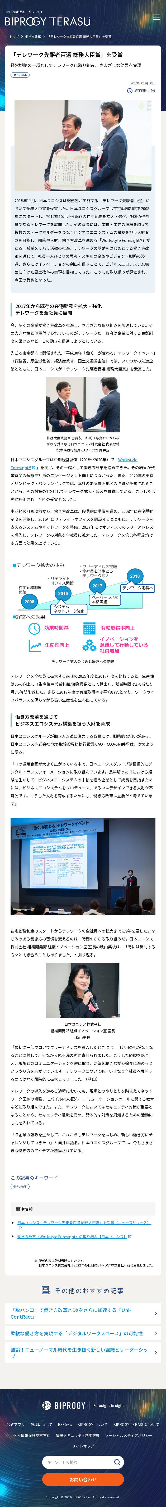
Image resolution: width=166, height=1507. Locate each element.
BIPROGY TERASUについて (136, 1424)
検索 (117, 1462)
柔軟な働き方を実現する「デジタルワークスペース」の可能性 (77, 1333)
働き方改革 (20, 75)
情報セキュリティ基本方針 (78, 1435)
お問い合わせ (83, 1479)
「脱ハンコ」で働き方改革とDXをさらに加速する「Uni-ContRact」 (71, 1313)
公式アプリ (16, 1424)
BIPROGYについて (92, 1424)
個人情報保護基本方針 (31, 1435)
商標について (41, 1424)
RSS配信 (65, 1424)
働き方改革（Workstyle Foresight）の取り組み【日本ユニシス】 (72, 1236)
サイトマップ (83, 1446)
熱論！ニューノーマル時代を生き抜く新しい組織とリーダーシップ (79, 1353)
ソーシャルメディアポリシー (129, 1435)
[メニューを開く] (157, 17)
